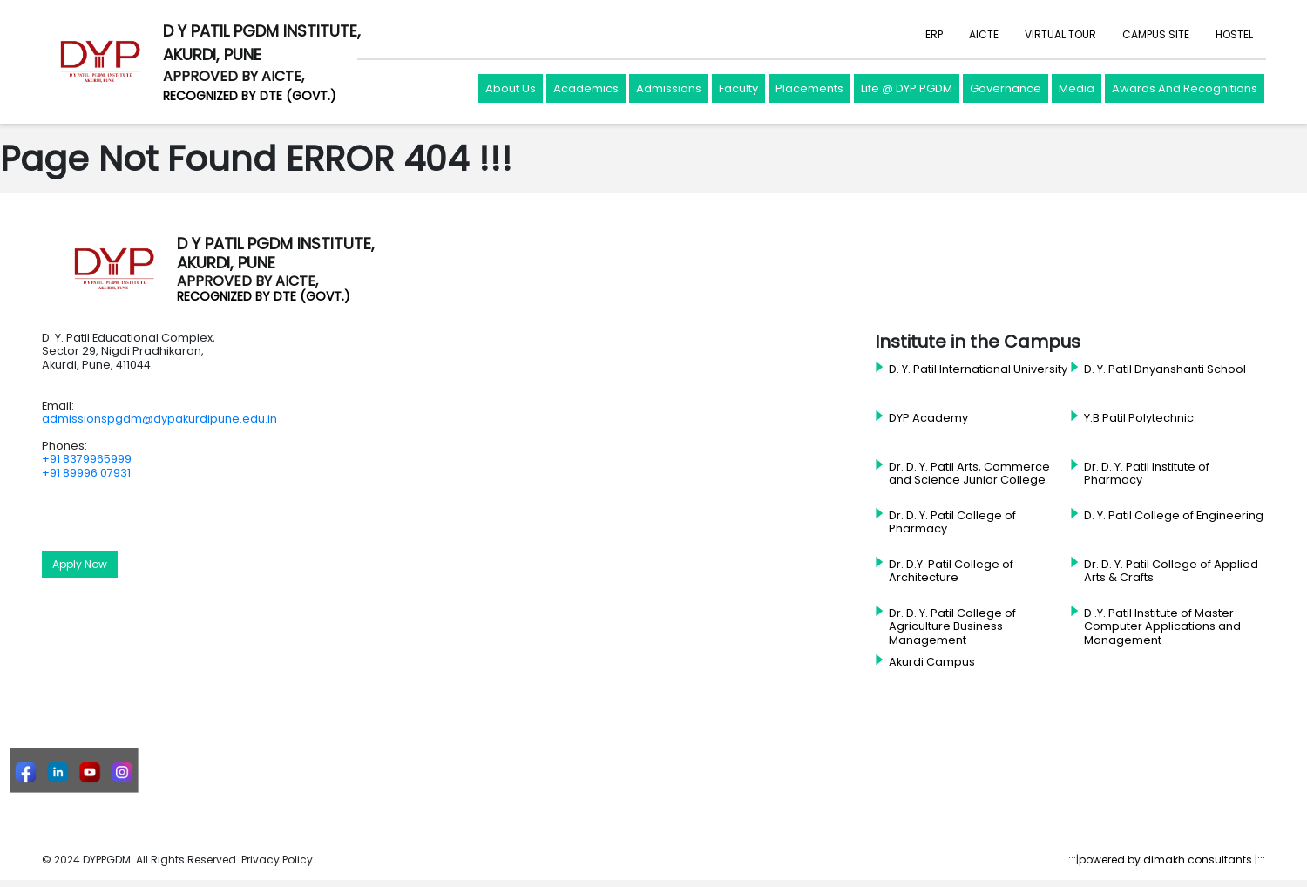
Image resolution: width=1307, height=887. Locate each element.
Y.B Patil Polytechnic (1139, 418)
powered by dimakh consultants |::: (1172, 859)
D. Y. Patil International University (978, 369)
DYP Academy (928, 418)
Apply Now (79, 564)
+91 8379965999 (87, 458)
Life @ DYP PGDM (906, 88)
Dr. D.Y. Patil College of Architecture (951, 571)
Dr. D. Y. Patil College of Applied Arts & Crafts (1171, 571)
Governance (1005, 88)
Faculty (738, 88)
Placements (809, 88)
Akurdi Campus (932, 662)
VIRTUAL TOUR (1060, 34)
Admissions (668, 88)
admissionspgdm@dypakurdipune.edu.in (159, 418)
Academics (586, 88)
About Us (510, 88)
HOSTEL (1234, 34)
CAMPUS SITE (1155, 34)
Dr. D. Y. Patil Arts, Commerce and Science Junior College (969, 473)
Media (1076, 88)
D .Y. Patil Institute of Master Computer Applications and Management (1162, 626)
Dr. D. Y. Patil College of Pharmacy (952, 522)
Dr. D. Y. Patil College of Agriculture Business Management (952, 626)
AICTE (984, 34)
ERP (934, 34)
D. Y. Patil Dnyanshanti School (1165, 369)
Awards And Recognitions (1184, 88)
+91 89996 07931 (86, 472)
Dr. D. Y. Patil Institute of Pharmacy (1146, 473)
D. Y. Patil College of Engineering (1173, 516)
